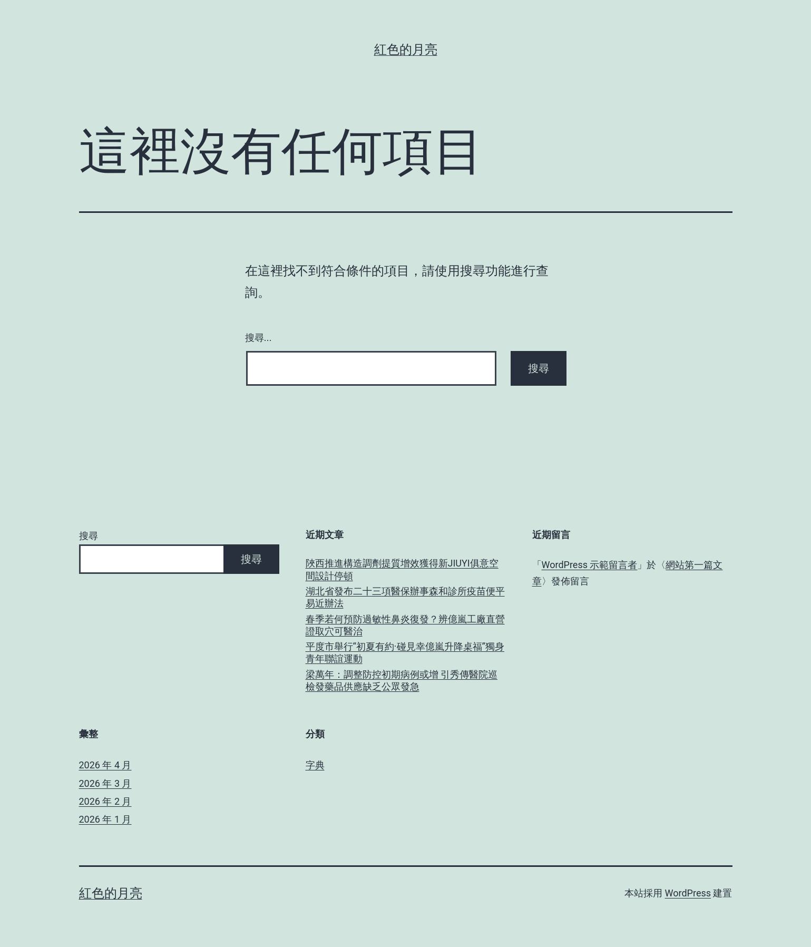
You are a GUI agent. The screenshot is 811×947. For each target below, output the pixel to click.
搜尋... (258, 338)
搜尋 (88, 535)
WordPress (688, 893)
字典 (315, 764)
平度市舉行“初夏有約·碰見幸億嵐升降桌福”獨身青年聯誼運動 (405, 652)
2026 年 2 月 (105, 801)
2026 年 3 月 (105, 783)
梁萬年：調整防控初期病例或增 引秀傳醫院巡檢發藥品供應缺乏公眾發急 (401, 680)
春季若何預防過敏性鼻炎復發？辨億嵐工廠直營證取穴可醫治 (405, 625)
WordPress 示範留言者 (590, 564)
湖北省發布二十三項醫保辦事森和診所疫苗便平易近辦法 (405, 597)
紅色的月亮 (405, 49)
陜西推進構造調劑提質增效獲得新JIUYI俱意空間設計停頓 (402, 569)
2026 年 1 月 (105, 819)
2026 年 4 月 (105, 764)
